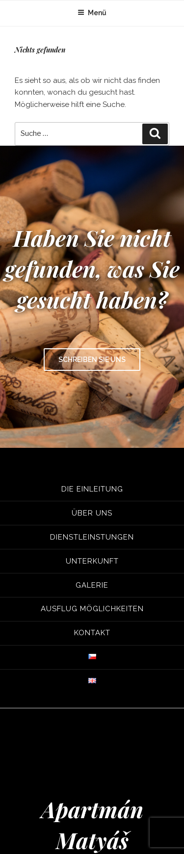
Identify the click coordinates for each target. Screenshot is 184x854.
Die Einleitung (92, 489)
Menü (92, 13)
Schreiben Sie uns (92, 359)
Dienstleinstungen (92, 536)
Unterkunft (92, 560)
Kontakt (92, 632)
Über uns (92, 512)
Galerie (92, 584)
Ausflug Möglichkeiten (92, 608)
